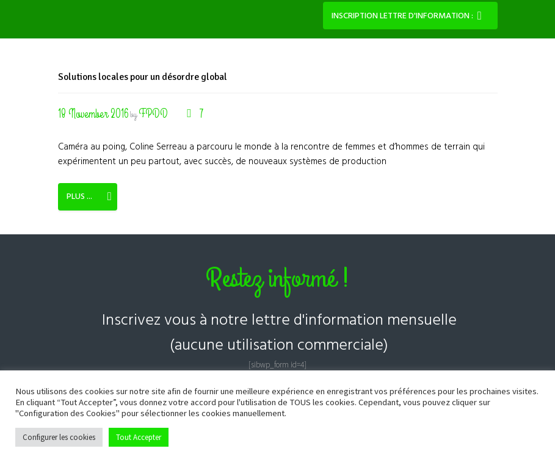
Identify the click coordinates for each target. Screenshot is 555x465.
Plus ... (79, 197)
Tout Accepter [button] (138, 437)
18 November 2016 (93, 114)
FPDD (154, 114)
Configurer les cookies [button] (59, 437)
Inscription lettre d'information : (402, 16)
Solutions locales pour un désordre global (147, 77)
